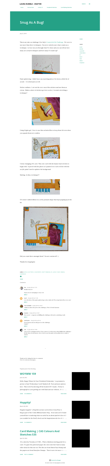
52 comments (28, 422)
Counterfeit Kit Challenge (54, 42)
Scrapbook (82, 62)
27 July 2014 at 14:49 (32, 329)
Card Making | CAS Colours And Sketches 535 (39, 432)
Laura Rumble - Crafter (30, 4)
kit (80, 54)
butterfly (81, 49)
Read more (64, 393)
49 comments (28, 393)
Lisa (25, 329)
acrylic (81, 47)
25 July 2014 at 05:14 (36, 320)
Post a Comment (28, 454)
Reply (25, 295)
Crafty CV (39, 7)
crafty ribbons (82, 52)
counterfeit (82, 51)
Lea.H (25, 298)
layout (81, 56)
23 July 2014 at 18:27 (37, 305)
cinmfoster (27, 320)
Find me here (30, 7)
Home (21, 7)
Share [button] (81, 39)
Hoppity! (25, 402)
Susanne (26, 313)
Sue (25, 287)
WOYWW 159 (28, 373)
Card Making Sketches (65, 7)
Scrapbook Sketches (51, 7)
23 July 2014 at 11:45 (33, 298)
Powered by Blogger (55, 460)
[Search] (84, 4)
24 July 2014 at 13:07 (34, 313)
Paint (81, 58)
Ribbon (81, 60)
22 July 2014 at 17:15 (32, 287)
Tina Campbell (27, 305)
